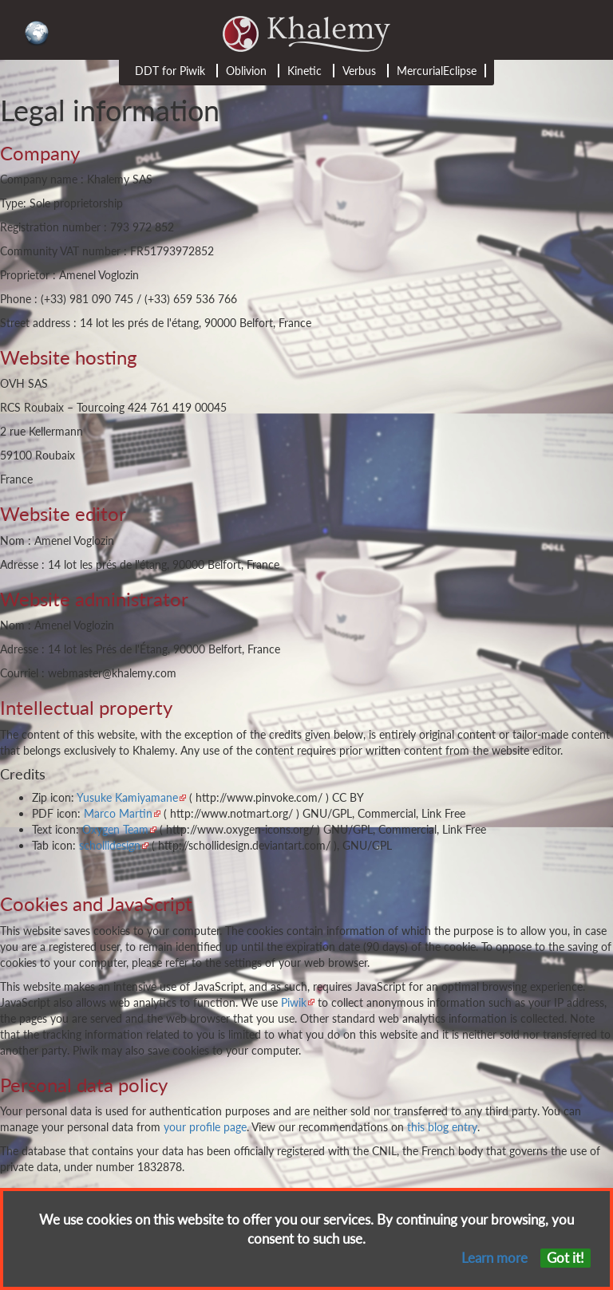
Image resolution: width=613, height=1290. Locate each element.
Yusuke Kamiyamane (127, 797)
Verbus (359, 70)
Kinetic (304, 70)
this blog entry (442, 1127)
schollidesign (109, 845)
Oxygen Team (115, 829)
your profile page (205, 1127)
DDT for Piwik (170, 70)
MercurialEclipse (437, 70)
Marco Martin (118, 813)
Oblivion (246, 70)
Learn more (494, 1257)
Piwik (293, 1002)
